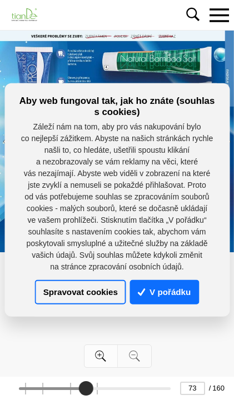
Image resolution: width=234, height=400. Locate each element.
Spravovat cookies (80, 292)
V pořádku (164, 292)
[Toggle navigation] (219, 15)
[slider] (86, 388)
